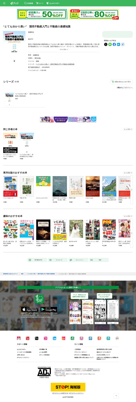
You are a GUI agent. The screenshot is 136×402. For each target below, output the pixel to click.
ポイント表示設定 (44, 355)
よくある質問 (43, 352)
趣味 (37, 61)
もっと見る (127, 129)
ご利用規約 (77, 349)
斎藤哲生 (31, 32)
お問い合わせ (21, 355)
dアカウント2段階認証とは (82, 355)
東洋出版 (38, 58)
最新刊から (128, 87)
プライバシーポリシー (80, 352)
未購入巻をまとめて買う (123, 82)
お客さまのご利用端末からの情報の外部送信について (107, 358)
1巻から (120, 87)
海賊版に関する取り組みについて (84, 357)
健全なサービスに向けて (104, 352)
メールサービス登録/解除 (24, 352)
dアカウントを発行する (60, 393)
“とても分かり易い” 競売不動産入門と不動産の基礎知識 (29, 95)
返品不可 (30, 39)
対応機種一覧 (43, 349)
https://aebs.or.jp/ (61, 375)
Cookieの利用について (103, 355)
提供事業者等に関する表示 (104, 349)
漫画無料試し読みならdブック (10, 273)
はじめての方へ (21, 349)
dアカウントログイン (23, 357)
